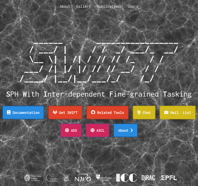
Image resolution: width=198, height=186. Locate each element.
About (65, 6)
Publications (109, 6)
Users (133, 6)
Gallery (83, 6)
